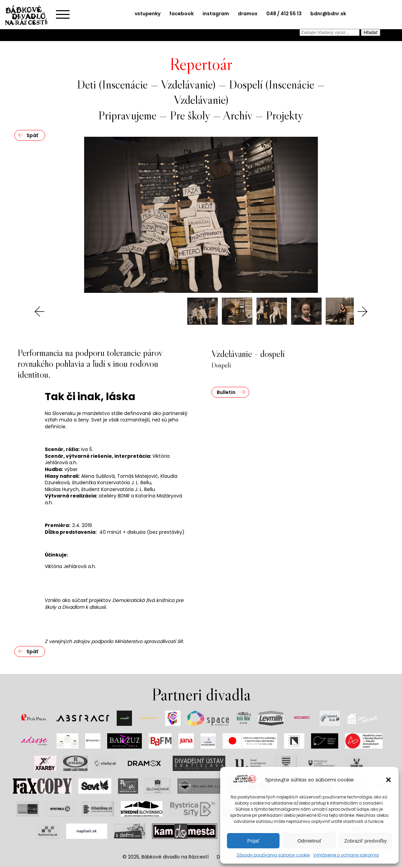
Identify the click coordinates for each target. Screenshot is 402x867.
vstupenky (147, 13)
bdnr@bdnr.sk (328, 13)
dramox (247, 13)
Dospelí (246, 84)
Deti (86, 84)
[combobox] (330, 32)
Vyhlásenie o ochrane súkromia (346, 855)
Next (362, 311)
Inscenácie (125, 84)
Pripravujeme (127, 115)
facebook (181, 13)
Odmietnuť (310, 841)
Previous (40, 311)
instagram (216, 13)
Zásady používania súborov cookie (273, 855)
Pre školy (190, 115)
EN (384, 32)
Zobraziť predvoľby (365, 841)
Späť (32, 135)
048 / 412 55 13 (284, 13)
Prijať (253, 841)
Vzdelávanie (186, 84)
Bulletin (226, 392)
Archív (237, 115)
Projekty (284, 115)
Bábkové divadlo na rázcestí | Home (29, 15)
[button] (388, 779)
